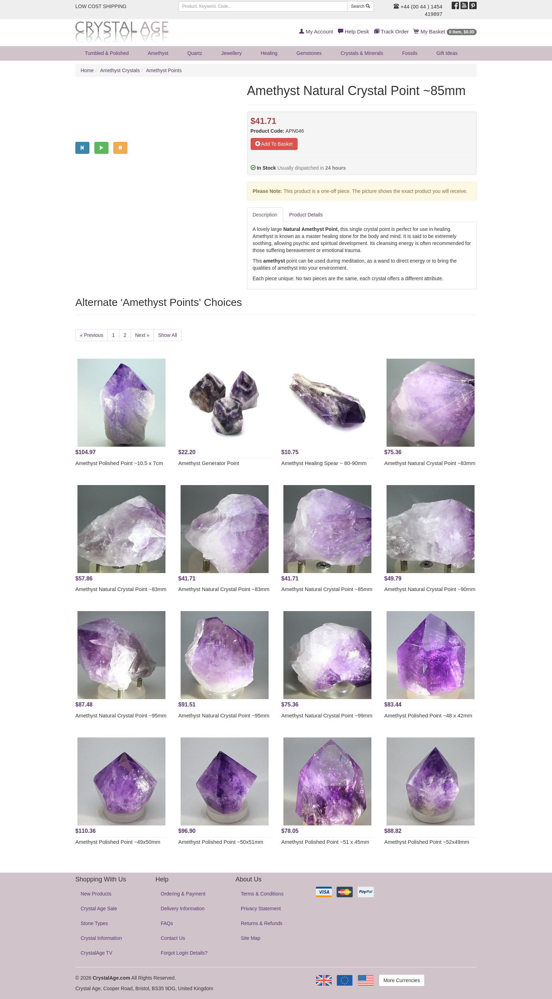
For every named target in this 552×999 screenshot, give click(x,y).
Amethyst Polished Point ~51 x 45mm (325, 842)
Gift (447, 53)
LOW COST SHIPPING (100, 6)
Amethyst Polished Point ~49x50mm (117, 842)
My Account (316, 31)
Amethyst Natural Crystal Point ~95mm (121, 715)
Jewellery (231, 53)
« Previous (91, 335)
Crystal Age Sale (99, 908)
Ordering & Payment (183, 894)
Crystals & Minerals (362, 53)
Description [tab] (265, 215)
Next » (142, 335)
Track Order (391, 31)
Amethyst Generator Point (208, 463)
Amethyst (158, 53)
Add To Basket (274, 144)
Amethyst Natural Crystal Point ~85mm (326, 589)
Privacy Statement (261, 908)
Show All (167, 335)
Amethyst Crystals (120, 70)
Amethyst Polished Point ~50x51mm (220, 842)
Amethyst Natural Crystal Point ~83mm (430, 463)
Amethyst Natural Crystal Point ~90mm (430, 589)
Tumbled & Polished (107, 53)
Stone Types (94, 923)
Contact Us (173, 938)
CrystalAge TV (96, 953)
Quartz (194, 53)
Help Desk (353, 31)
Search (360, 6)
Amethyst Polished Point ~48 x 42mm (428, 715)
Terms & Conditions (262, 894)
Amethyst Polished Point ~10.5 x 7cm (119, 463)
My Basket (445, 31)
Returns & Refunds (261, 923)
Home (87, 70)
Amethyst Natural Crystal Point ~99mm (326, 715)
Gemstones (309, 53)
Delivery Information (183, 908)
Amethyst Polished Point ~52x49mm (426, 842)
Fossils (410, 53)
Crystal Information (101, 938)
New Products (96, 894)
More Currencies (401, 980)
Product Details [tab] (306, 215)
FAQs (167, 923)
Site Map (250, 938)
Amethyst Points (164, 70)
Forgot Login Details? (184, 953)
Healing (269, 53)
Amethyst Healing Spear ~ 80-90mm (323, 463)
